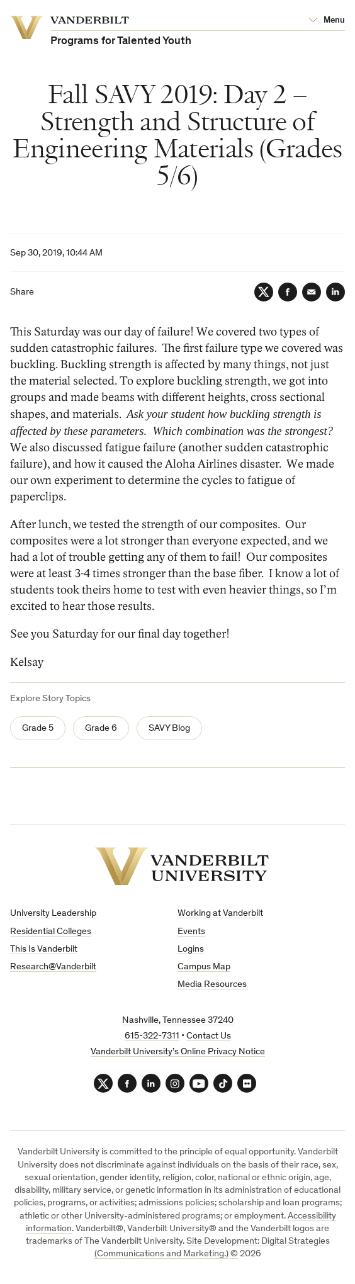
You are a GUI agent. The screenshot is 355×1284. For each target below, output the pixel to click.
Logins (191, 949)
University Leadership (53, 913)
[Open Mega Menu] (326, 20)
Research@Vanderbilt (53, 967)
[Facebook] (287, 292)
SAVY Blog (169, 728)
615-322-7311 (152, 1036)
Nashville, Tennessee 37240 (178, 1020)
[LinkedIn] (335, 292)
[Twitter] (263, 292)
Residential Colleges (50, 932)
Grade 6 (101, 728)
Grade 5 (38, 728)
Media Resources (212, 984)
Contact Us (208, 1036)
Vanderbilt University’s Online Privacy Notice (178, 1052)
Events (191, 932)
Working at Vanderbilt (220, 913)
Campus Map (204, 967)
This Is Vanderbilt (43, 949)
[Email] (311, 292)
